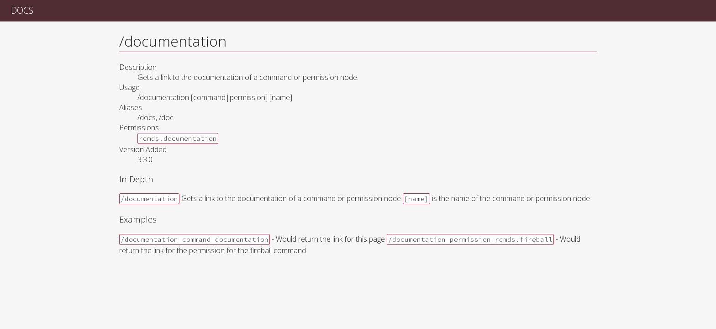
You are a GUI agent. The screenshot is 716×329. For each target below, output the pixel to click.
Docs (22, 10)
